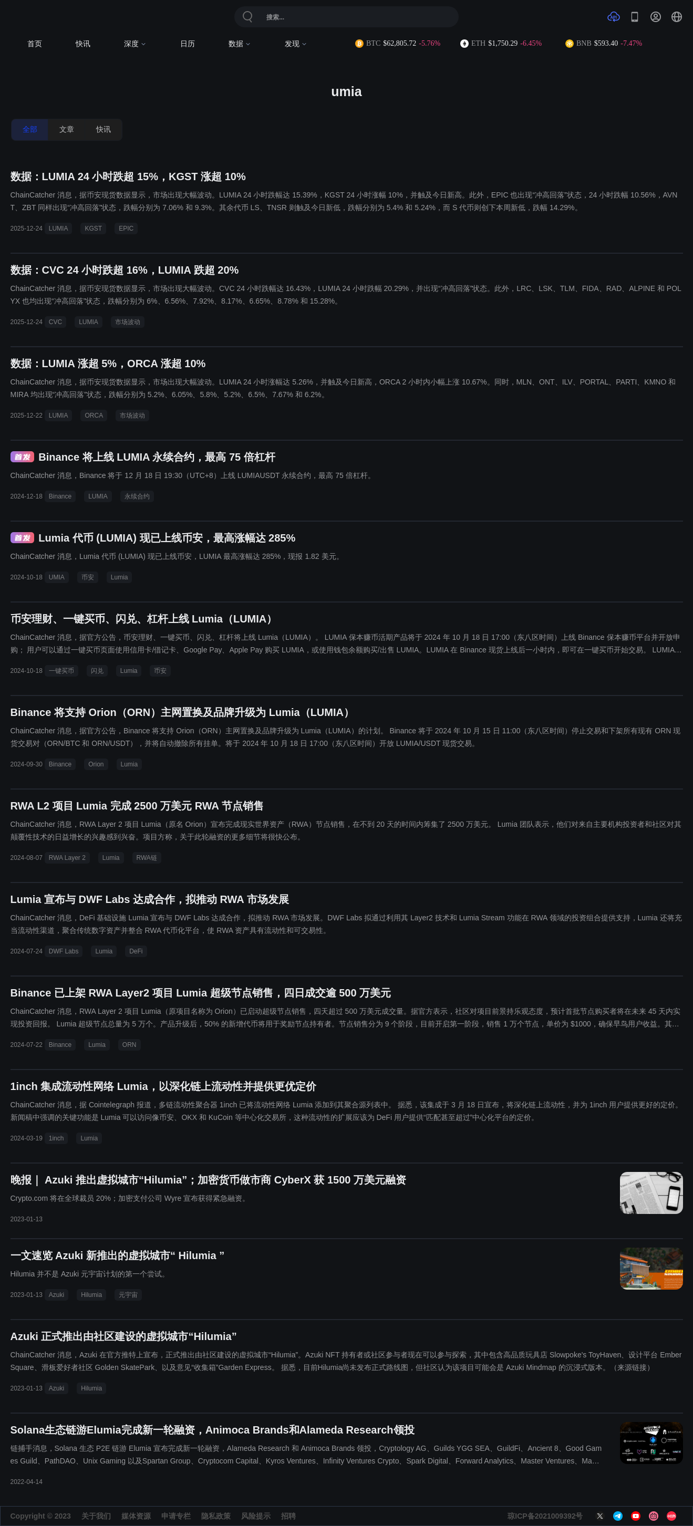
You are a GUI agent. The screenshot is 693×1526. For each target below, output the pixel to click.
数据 (240, 44)
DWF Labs (64, 951)
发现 (296, 44)
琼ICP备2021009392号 (545, 1516)
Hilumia (91, 1295)
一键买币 (61, 670)
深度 (135, 44)
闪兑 (97, 670)
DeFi (135, 951)
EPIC (126, 228)
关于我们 (96, 1516)
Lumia (119, 577)
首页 (34, 44)
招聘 (288, 1516)
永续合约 (137, 496)
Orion (96, 764)
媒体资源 (136, 1516)
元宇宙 (128, 1295)
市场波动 (127, 322)
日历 (187, 44)
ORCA (94, 415)
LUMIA (58, 228)
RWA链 (147, 857)
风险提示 (256, 1516)
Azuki (56, 1295)
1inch (56, 1138)
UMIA (57, 577)
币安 (87, 577)
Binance (60, 496)
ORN (129, 1045)
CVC (55, 322)
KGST (93, 228)
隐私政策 (216, 1516)
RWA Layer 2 (67, 857)
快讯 (83, 44)
